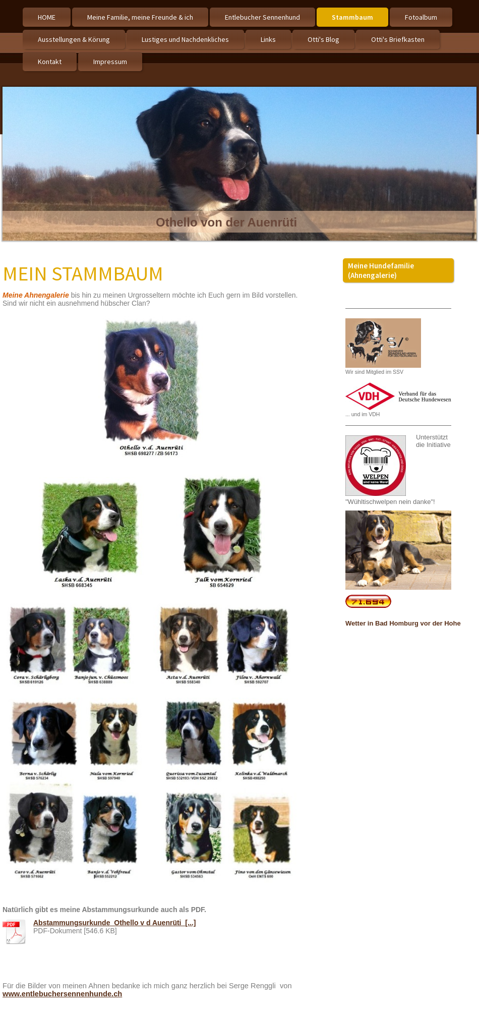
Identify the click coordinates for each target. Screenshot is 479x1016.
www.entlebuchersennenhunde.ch (62, 994)
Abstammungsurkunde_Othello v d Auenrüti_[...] (114, 923)
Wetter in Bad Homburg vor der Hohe (403, 623)
